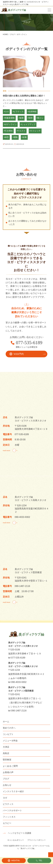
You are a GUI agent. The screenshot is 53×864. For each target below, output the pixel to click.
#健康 (21, 118)
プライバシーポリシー (36, 840)
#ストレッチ (35, 131)
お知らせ (7, 785)
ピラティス (8, 804)
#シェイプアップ (28, 124)
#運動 (15, 137)
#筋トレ (40, 118)
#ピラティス (18, 112)
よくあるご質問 (10, 766)
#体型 (6, 137)
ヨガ (5, 798)
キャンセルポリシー (15, 840)
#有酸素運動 (9, 118)
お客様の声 (8, 772)
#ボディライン (10, 124)
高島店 (6, 753)
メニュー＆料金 (10, 740)
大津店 (6, 747)
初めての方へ (9, 728)
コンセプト (8, 734)
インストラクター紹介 (13, 791)
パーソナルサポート (12, 810)
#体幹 (30, 118)
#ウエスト (21, 131)
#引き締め (8, 131)
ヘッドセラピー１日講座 (19, 833)
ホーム (6, 721)
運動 (5, 91)
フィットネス (9, 817)
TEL (40, 860)
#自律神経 (32, 112)
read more (6, 450)
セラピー (7, 823)
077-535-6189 (29, 342)
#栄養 (24, 137)
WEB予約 (15, 860)
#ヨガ (6, 112)
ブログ (6, 778)
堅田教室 (7, 759)
